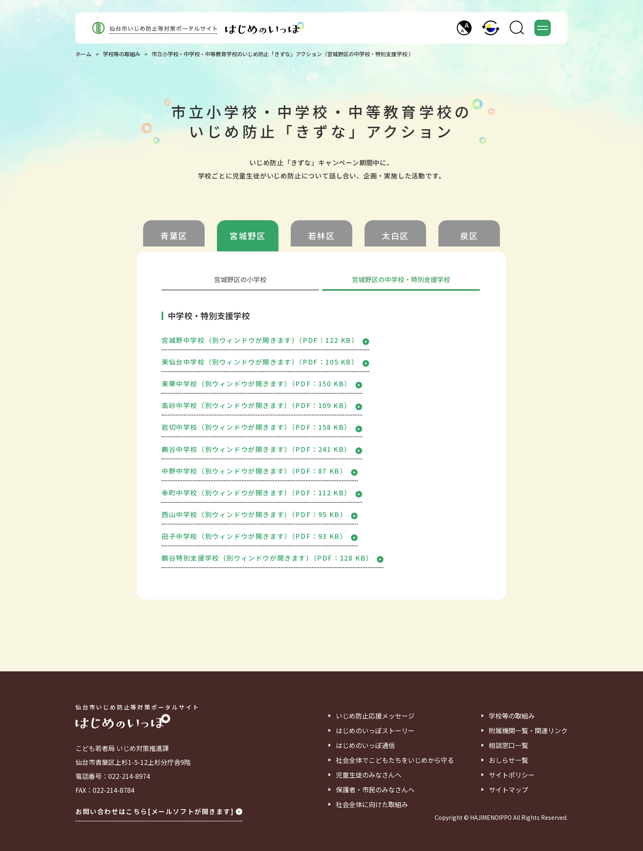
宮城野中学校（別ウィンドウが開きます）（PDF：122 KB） (265, 340)
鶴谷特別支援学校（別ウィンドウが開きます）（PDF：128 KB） (272, 558)
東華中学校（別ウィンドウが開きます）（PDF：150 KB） (262, 383)
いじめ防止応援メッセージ (375, 715)
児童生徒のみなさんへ (368, 774)
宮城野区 (248, 236)
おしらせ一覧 (508, 760)
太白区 (395, 236)
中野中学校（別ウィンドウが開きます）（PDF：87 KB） (260, 471)
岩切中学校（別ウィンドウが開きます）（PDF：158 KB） (262, 427)
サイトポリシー (512, 774)
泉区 (469, 236)
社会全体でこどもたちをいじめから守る (395, 760)
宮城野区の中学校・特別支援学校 (401, 280)
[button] (464, 28)
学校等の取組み (121, 54)
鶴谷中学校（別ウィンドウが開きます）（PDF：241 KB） (262, 449)
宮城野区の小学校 (240, 280)
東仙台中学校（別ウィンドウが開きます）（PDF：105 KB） (265, 362)
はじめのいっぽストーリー (375, 730)
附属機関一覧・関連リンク (528, 730)
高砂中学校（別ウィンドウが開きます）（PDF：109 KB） (262, 405)
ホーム (83, 54)
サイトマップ (508, 789)
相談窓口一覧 (508, 745)
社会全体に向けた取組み (372, 804)
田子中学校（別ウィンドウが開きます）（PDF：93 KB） (260, 536)
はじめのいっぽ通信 (365, 745)
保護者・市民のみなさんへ (375, 789)
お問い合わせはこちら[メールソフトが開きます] (158, 811)
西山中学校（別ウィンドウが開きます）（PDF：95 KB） (260, 514)
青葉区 (173, 236)
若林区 (321, 236)
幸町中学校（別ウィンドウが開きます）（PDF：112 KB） (262, 492)
